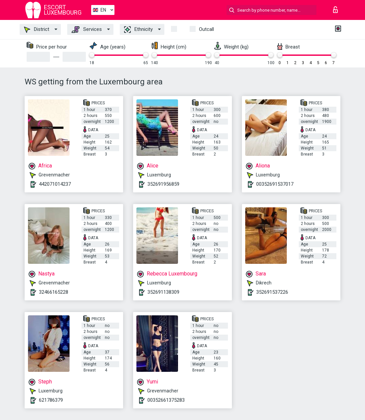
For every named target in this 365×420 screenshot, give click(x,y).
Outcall (206, 29)
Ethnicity (138, 29)
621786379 (51, 400)
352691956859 (163, 184)
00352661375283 (166, 400)
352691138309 (163, 292)
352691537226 (272, 292)
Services (87, 29)
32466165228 (53, 292)
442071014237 (55, 184)
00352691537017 (274, 184)
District (36, 29)
